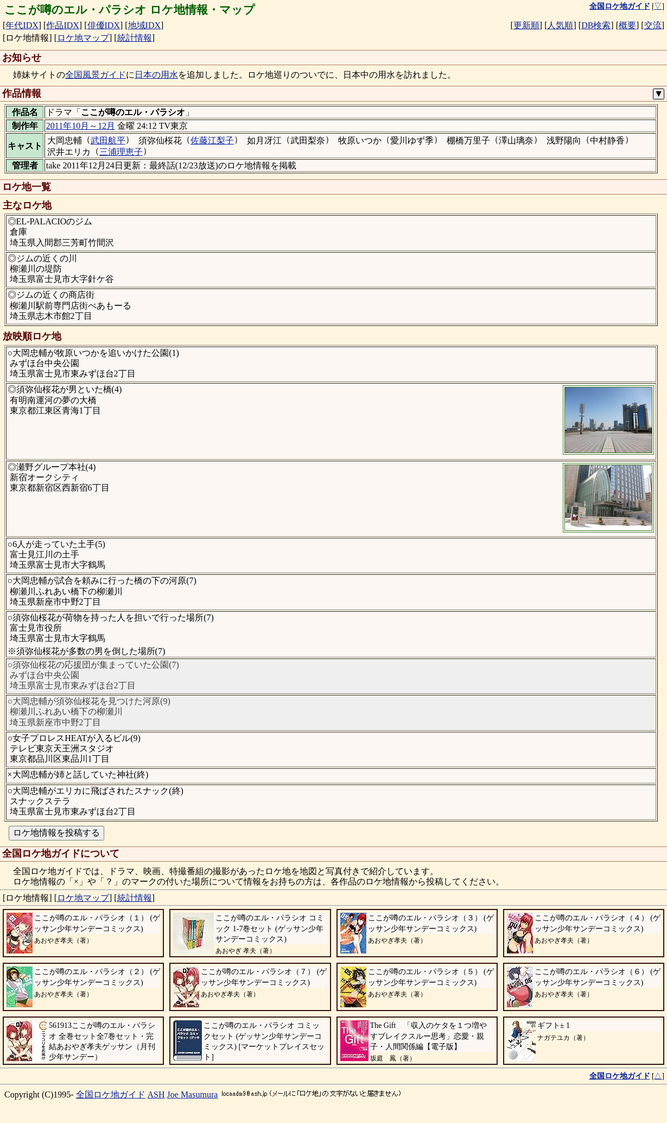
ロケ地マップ (83, 37)
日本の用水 (156, 74)
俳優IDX (103, 25)
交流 (653, 25)
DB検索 (596, 25)
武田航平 (108, 140)
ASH (156, 1094)
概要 (627, 25)
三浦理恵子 (121, 151)
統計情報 (134, 37)
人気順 (560, 25)
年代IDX (21, 25)
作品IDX (62, 25)
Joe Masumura (192, 1094)
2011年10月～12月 (80, 125)
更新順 (526, 25)
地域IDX (144, 25)
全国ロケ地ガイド (110, 1094)
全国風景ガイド (95, 74)
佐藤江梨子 (212, 140)
